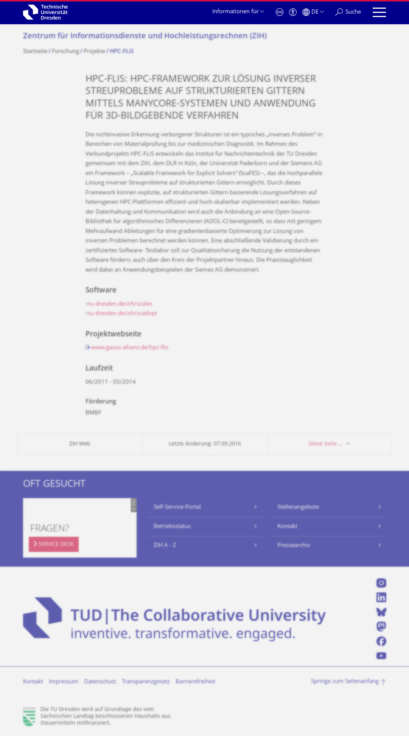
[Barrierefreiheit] (293, 12)
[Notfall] (279, 12)
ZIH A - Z (165, 545)
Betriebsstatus (172, 527)
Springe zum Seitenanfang (345, 681)
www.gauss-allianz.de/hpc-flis (129, 348)
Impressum (63, 682)
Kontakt (287, 527)
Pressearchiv (293, 545)
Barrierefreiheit (195, 682)
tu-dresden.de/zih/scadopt (122, 314)
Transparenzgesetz (146, 682)
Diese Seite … (325, 444)
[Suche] (348, 12)
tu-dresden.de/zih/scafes (120, 304)
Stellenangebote (298, 507)
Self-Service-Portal (177, 507)
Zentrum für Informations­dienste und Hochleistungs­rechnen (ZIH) (145, 36)
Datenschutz (100, 682)
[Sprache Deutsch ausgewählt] (313, 12)
